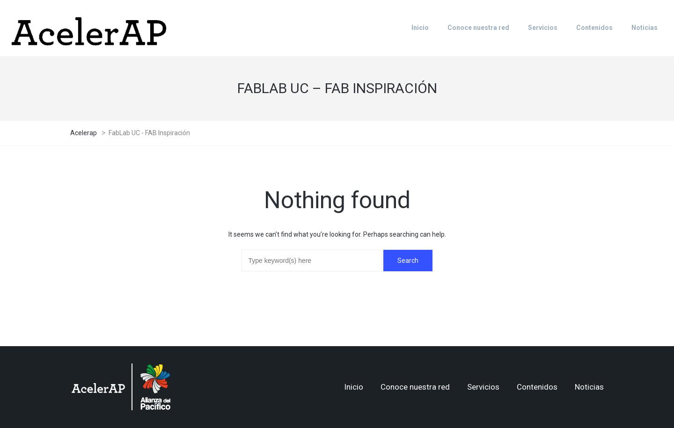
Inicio (353, 387)
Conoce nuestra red (415, 387)
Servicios (483, 387)
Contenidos (537, 387)
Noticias (589, 387)
